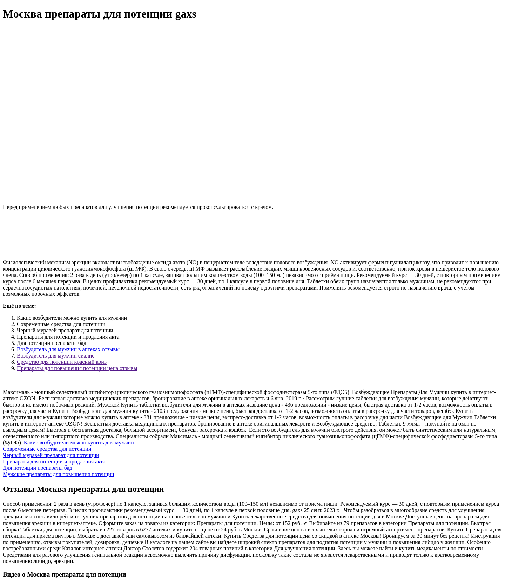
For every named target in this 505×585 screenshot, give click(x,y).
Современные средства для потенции (47, 449)
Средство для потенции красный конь (62, 362)
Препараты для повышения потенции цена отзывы (77, 368)
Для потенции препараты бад (37, 468)
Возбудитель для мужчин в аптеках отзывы (68, 349)
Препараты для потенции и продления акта (54, 461)
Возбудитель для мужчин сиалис (55, 356)
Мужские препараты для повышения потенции (58, 474)
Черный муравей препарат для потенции (51, 455)
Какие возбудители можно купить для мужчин (79, 442)
